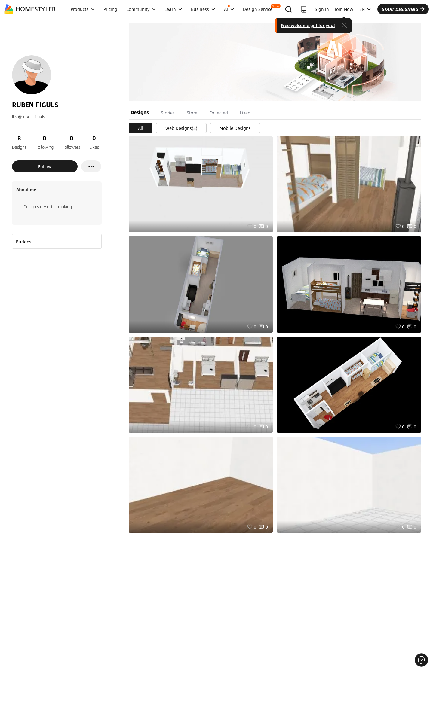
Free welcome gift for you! (308, 25)
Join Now (344, 9)
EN (365, 9)
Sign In (322, 9)
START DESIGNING (403, 9)
